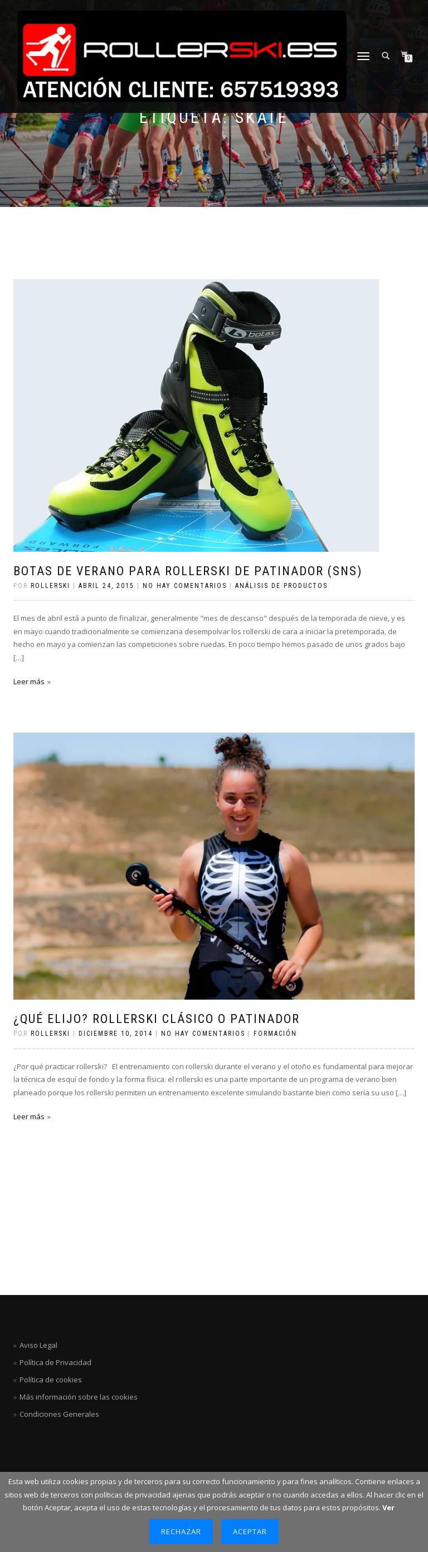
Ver (388, 1507)
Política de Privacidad (55, 1362)
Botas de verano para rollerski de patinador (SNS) (187, 571)
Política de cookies (51, 1380)
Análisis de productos (281, 586)
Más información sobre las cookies (79, 1397)
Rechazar (181, 1531)
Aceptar (250, 1531)
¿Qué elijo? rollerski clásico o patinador (156, 1019)
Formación (275, 1033)
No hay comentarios (185, 586)
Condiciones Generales (59, 1414)
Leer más (29, 681)
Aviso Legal (38, 1345)
